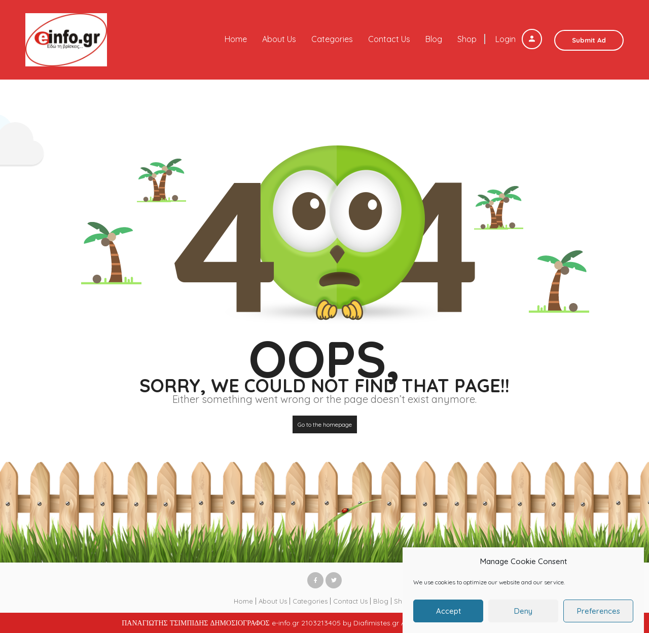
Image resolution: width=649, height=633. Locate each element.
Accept (448, 616)
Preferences (598, 616)
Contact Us (389, 39)
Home (236, 39)
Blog (433, 39)
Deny (523, 616)
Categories (332, 39)
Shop (467, 39)
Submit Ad (589, 40)
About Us (279, 39)
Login (518, 39)
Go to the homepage (325, 424)
